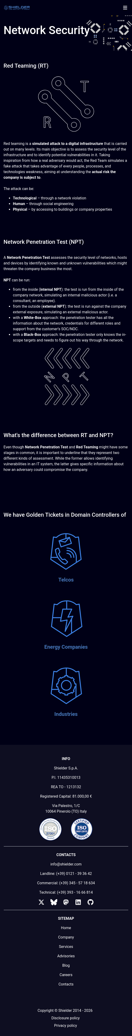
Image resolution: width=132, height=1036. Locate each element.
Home (66, 928)
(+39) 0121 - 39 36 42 (74, 873)
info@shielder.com (66, 864)
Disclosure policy (65, 1018)
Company (66, 937)
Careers (66, 975)
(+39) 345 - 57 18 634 (77, 883)
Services (66, 946)
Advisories (66, 956)
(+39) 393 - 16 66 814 (75, 892)
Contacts (65, 984)
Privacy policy (65, 1025)
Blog (66, 965)
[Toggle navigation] (125, 7)
